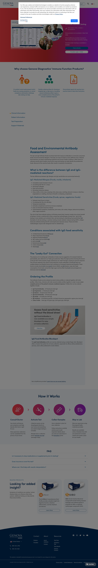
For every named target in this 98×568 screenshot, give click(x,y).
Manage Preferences (26, 17)
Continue (74, 21)
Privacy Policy (59, 14)
